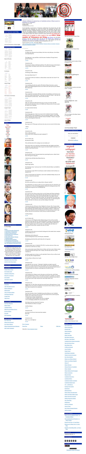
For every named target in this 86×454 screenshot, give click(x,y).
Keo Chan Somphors (69, 357)
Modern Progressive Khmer (70, 398)
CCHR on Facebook (69, 347)
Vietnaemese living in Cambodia (37, 43)
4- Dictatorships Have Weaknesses (11, 234)
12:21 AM (26, 269)
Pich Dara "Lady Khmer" (70, 339)
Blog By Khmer (68, 374)
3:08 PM (26, 89)
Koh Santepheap (7, 315)
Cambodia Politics (8, 307)
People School (67, 351)
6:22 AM (26, 321)
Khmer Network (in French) (70, 396)
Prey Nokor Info (7, 320)
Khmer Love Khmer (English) (71, 361)
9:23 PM (26, 201)
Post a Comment (25, 324)
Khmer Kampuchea (68, 327)
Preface (5, 229)
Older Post (58, 326)
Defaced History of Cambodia (71, 366)
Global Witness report (8, 269)
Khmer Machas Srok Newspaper (71, 370)
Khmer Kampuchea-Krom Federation (11, 326)
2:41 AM (26, 315)
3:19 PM (26, 109)
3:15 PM (26, 98)
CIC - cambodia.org (69, 384)
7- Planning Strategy (8, 238)
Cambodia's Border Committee (71, 380)
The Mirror (6, 284)
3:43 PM (26, 119)
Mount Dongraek (68, 331)
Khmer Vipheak (68, 368)
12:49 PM (26, 60)
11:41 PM (26, 240)
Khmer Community (68, 372)
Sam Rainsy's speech (8, 279)
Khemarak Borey (68, 390)
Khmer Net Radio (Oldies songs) (71, 394)
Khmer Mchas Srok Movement (71, 392)
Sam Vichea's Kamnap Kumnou (71, 408)
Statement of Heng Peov (9, 273)
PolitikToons (67, 402)
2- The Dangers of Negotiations (10, 231)
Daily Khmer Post (68, 325)
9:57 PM (26, 215)
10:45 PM (26, 226)
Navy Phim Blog (68, 400)
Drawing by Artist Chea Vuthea (10, 259)
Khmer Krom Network (8, 322)
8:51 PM (26, 177)
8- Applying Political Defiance (10, 239)
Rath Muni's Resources (69, 337)
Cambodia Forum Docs (69, 376)
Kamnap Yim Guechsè (69, 386)
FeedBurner (75, 140)
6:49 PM (26, 135)
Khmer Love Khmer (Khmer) (70, 359)
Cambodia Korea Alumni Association (72, 341)
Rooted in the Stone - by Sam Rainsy (72, 422)
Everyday (6, 313)
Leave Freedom (68, 349)
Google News (7, 296)
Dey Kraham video (8, 271)
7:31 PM (26, 149)
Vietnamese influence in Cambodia (49, 43)
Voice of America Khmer (9, 292)
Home (41, 326)
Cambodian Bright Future (70, 382)
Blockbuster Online (70, 450)
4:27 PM (26, 128)
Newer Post (24, 326)
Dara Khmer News (68, 345)
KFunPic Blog (67, 329)
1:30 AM (26, 288)
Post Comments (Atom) (32, 329)
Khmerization (7, 290)
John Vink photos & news (9, 286)
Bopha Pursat (67, 333)
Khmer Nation (7, 305)
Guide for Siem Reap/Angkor (10, 261)
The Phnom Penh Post (8, 294)
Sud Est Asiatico (68, 410)
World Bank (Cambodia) (69, 353)
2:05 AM (26, 307)
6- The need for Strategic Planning (11, 236)
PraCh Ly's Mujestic (69, 404)
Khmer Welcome (68, 364)
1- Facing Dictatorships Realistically (11, 230)
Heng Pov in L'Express (9, 275)
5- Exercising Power (8, 235)
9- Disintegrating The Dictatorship (11, 240)
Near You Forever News (69, 343)
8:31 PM (26, 159)
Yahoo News (7, 298)
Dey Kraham (7, 277)
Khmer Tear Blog (68, 335)
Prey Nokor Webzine (8, 324)
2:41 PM (26, 80)
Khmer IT (67, 362)
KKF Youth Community (9, 328)
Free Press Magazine (8, 303)
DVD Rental (77, 450)
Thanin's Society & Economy (70, 355)
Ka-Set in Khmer (7, 311)
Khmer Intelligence (8, 288)
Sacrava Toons (67, 406)
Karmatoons (67, 388)
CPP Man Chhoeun (28, 43)
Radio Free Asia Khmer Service (10, 309)
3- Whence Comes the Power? (10, 233)
